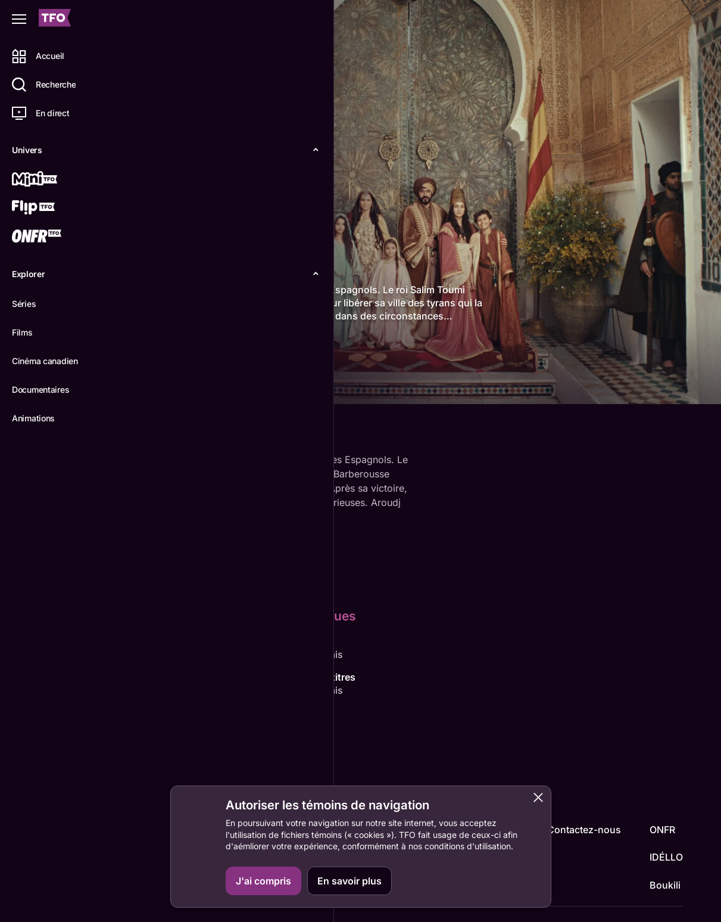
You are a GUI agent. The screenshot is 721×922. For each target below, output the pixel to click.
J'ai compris (263, 881)
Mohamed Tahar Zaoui (196, 740)
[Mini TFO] (52, 180)
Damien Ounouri (182, 654)
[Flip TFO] (52, 209)
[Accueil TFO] (55, 19)
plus (155, 330)
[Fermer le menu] (19, 19)
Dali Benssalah (264, 726)
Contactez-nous (584, 830)
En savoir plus (349, 881)
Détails (164, 385)
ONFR (662, 830)
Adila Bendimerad (264, 654)
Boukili (665, 885)
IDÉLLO (666, 857)
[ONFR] (52, 237)
